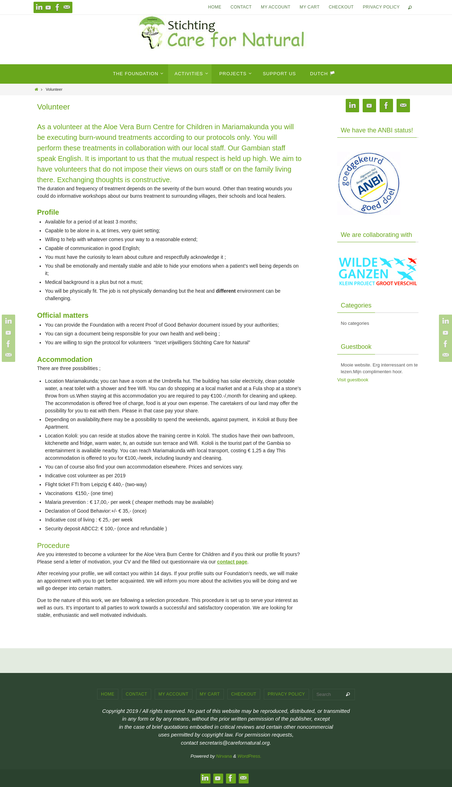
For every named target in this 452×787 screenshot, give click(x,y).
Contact (241, 7)
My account (276, 7)
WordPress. (250, 756)
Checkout (341, 7)
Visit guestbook (352, 379)
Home (214, 7)
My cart (310, 7)
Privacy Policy (381, 7)
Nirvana (224, 756)
